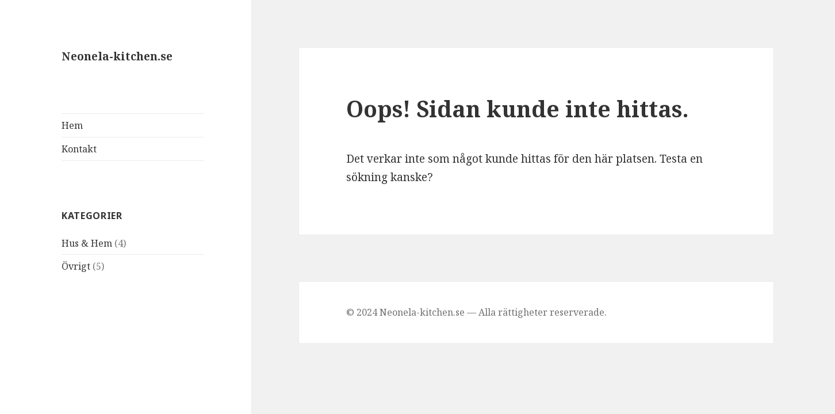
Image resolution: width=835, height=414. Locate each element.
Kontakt (79, 149)
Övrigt (76, 266)
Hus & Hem (87, 243)
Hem (72, 125)
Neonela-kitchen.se (117, 56)
